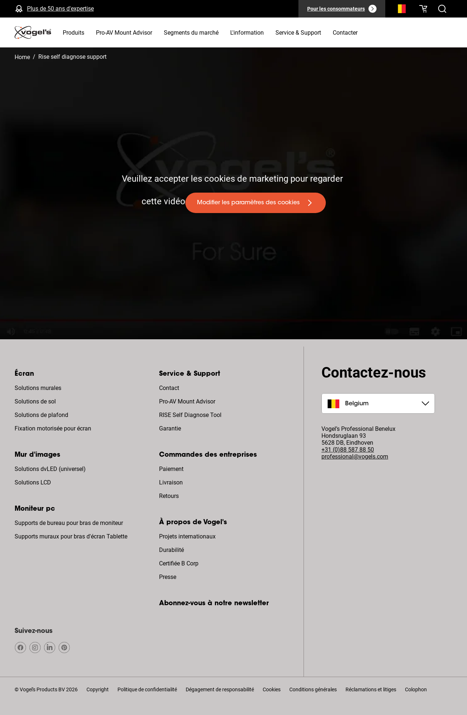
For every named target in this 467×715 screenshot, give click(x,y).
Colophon (416, 689)
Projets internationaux (187, 536)
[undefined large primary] (255, 203)
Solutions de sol (35, 401)
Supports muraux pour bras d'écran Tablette (71, 536)
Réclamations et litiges (371, 689)
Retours (169, 495)
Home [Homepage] (22, 57)
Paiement (171, 468)
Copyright (97, 689)
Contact (169, 387)
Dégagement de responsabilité (220, 689)
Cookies (272, 689)
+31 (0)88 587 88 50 (347, 449)
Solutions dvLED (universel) (50, 468)
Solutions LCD (33, 482)
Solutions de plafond (41, 414)
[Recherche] (400, 10)
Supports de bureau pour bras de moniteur (69, 522)
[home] (33, 32)
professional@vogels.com (354, 456)
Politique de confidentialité (147, 689)
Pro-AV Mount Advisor (187, 401)
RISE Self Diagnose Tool (190, 414)
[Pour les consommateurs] (341, 9)
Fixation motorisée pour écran (53, 428)
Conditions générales (313, 689)
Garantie (170, 428)
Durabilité (171, 549)
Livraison (171, 482)
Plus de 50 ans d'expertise (60, 8)
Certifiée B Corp (178, 563)
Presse (167, 576)
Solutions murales (38, 387)
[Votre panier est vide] (423, 9)
